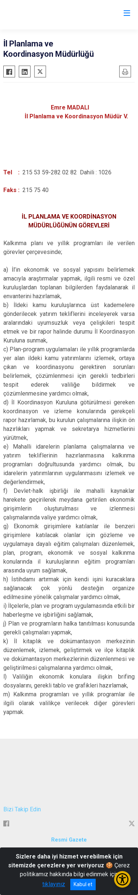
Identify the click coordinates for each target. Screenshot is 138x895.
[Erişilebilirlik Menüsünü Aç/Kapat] (122, 879)
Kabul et (83, 884)
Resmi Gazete (69, 840)
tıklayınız (53, 884)
